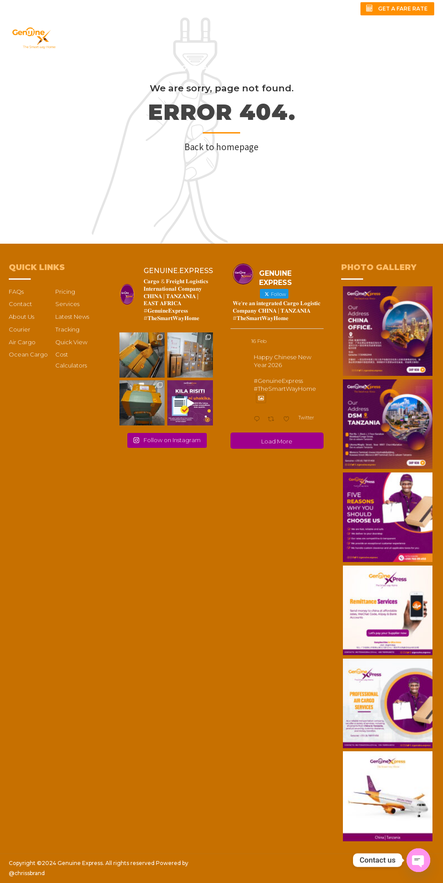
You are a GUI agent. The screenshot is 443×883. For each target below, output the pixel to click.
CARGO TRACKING (293, 68)
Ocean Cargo (28, 354)
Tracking (67, 329)
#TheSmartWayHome (285, 388)
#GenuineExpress (278, 380)
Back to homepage (221, 147)
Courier (19, 329)
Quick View (71, 342)
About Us (21, 316)
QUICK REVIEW (33, 94)
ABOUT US (60, 68)
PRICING (150, 68)
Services (67, 303)
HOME (19, 68)
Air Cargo (22, 342)
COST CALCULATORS (212, 68)
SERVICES (107, 68)
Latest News (72, 316)
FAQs (405, 68)
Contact (20, 303)
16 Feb (259, 341)
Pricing (65, 291)
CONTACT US (359, 68)
